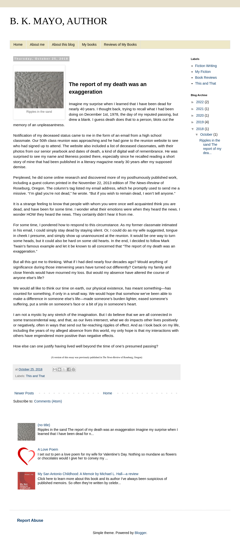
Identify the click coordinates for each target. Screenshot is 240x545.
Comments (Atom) (48, 401)
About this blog (63, 44)
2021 (200, 109)
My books (89, 44)
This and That (35, 376)
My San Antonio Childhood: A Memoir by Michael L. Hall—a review (88, 474)
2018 (200, 129)
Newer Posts (24, 393)
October (206, 134)
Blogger (140, 533)
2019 (200, 122)
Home (18, 44)
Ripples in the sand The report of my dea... (210, 146)
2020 (200, 115)
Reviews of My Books (120, 44)
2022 (200, 102)
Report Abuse (30, 520)
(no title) (44, 425)
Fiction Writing (206, 66)
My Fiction (203, 72)
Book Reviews (206, 77)
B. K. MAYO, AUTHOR (58, 20)
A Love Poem (48, 449)
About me (37, 44)
